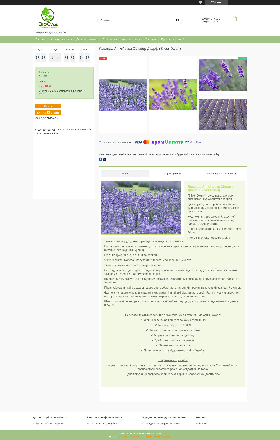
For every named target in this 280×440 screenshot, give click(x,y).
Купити (48, 106)
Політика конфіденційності (104, 423)
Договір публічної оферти (49, 423)
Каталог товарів (60, 39)
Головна (40, 39)
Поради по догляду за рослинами (163, 423)
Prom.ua (156, 433)
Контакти (150, 39)
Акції (181, 39)
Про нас (166, 39)
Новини (203, 423)
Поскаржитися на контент (130, 436)
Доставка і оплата (86, 39)
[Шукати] (177, 20)
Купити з (48, 112)
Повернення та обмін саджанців (121, 39)
